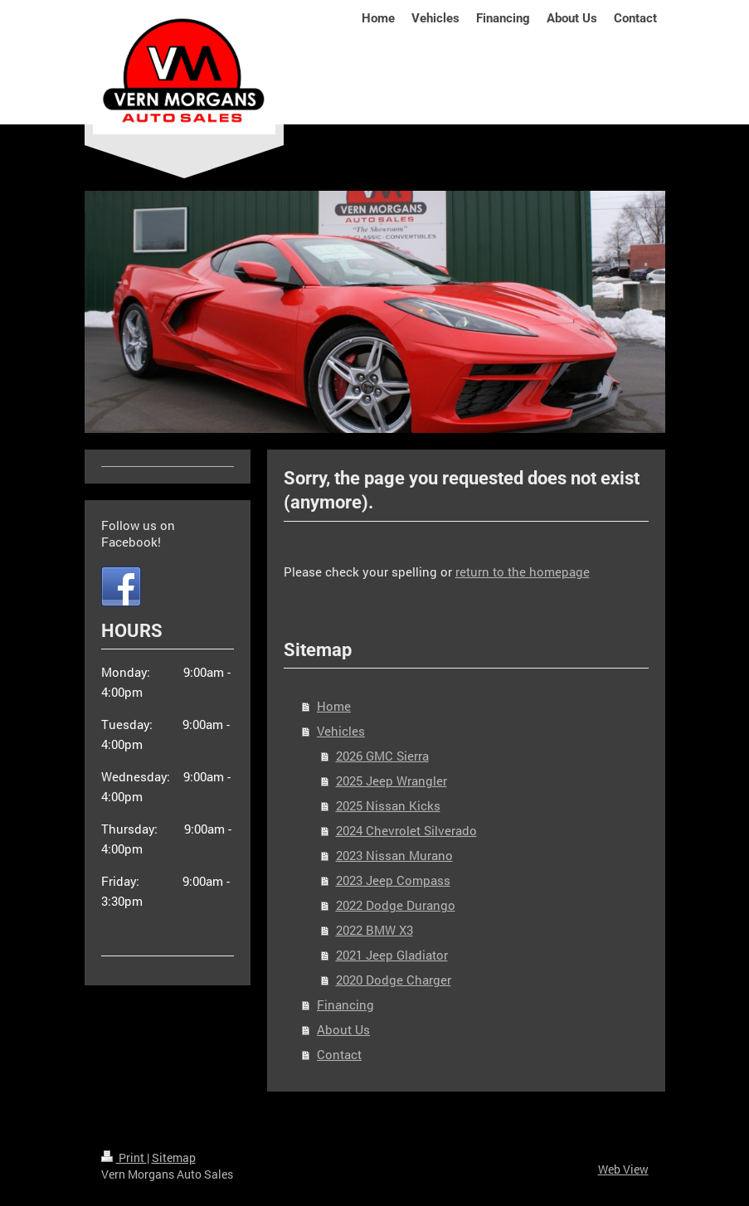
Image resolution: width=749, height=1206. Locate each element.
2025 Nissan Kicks (388, 805)
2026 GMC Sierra (382, 755)
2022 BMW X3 (374, 930)
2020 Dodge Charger (393, 979)
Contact (339, 1054)
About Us (343, 1029)
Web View (623, 1169)
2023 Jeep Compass (393, 880)
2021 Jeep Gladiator (392, 954)
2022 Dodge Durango (395, 905)
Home (334, 706)
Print (124, 1157)
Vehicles (341, 730)
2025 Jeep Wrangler (391, 780)
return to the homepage (522, 571)
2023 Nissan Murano (394, 855)
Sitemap (174, 1157)
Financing (345, 1004)
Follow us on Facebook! (138, 533)
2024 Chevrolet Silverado (406, 830)
